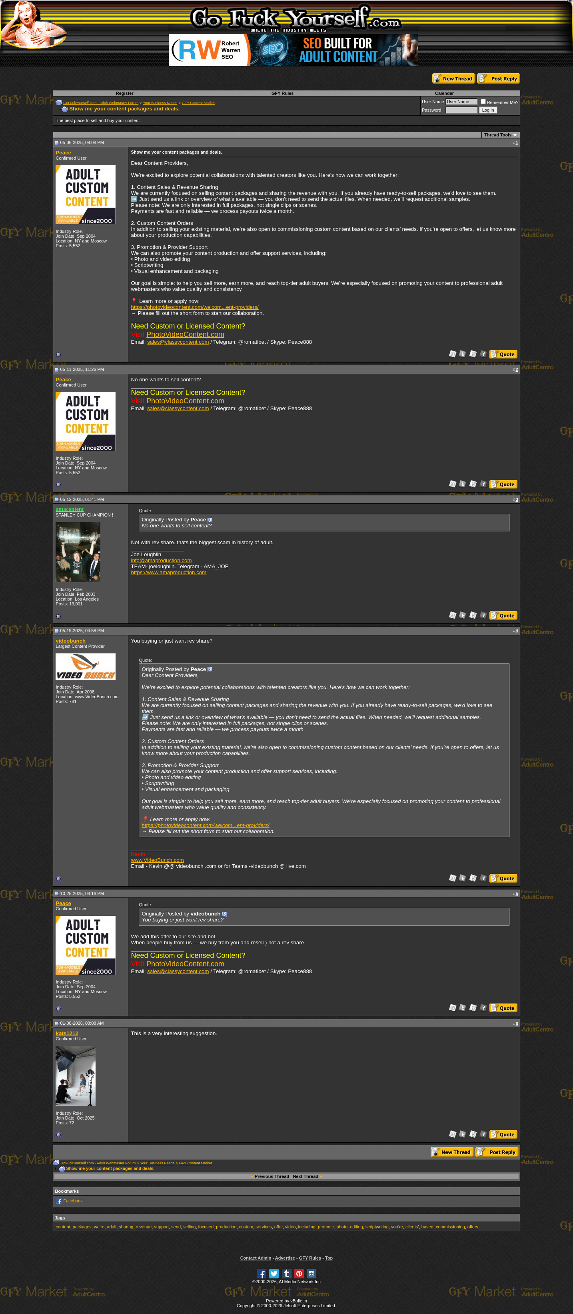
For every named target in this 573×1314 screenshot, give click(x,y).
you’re (397, 1226)
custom (246, 1226)
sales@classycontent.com (178, 342)
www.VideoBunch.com (157, 860)
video (290, 1226)
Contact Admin (256, 1258)
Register (125, 93)
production (226, 1226)
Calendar (444, 93)
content (63, 1226)
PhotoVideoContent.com (185, 335)
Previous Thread (272, 1176)
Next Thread (305, 1176)
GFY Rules (282, 93)
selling (189, 1226)
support (161, 1226)
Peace (63, 153)
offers (472, 1226)
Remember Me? (500, 102)
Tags (60, 1217)
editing (356, 1226)
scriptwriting (377, 1226)
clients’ (412, 1226)
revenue (144, 1226)
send (176, 1226)
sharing (126, 1226)
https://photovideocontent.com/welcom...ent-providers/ (194, 307)
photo (342, 1226)
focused (206, 1226)
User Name (433, 101)
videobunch (71, 641)
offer (278, 1226)
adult (111, 1226)
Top (329, 1258)
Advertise (285, 1258)
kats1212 (67, 1033)
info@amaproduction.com (161, 560)
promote (326, 1226)
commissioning (450, 1226)
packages (82, 1226)
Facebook (73, 1200)
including (306, 1226)
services (264, 1226)
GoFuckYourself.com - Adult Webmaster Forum (100, 103)
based (427, 1226)
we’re (99, 1226)
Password (431, 110)
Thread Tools (497, 134)
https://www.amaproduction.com (168, 572)
